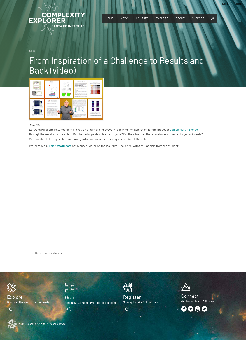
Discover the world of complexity (28, 302)
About (180, 18)
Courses (142, 18)
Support (198, 18)
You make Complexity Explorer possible (90, 302)
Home (109, 18)
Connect (190, 296)
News (125, 18)
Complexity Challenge (184, 129)
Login (225, 3)
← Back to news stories (47, 253)
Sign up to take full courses (140, 302)
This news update (60, 145)
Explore (162, 18)
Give (69, 297)
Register (237, 3)
